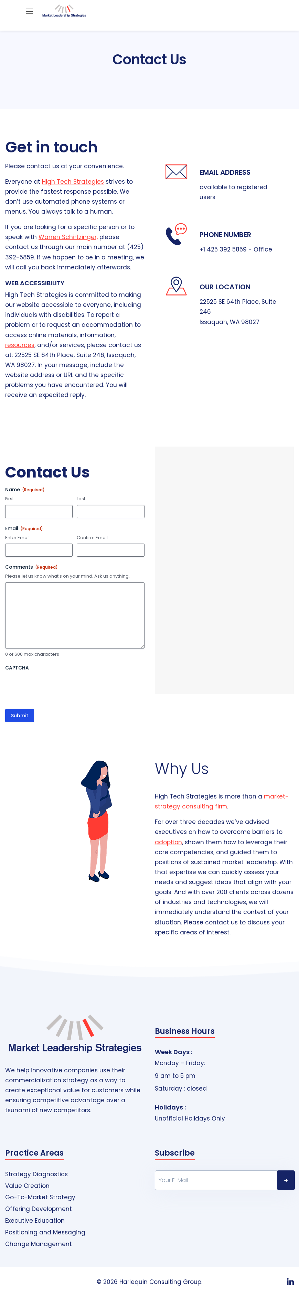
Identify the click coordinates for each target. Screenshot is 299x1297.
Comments (31, 567)
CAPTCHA (17, 667)
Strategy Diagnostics (36, 1174)
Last (81, 499)
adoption (168, 842)
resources (19, 345)
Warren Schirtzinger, (68, 237)
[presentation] (57, 687)
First (9, 499)
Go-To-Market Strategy (40, 1197)
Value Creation (27, 1186)
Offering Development (38, 1209)
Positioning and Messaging (45, 1232)
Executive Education (35, 1221)
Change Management (38, 1244)
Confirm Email (92, 538)
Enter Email (17, 538)
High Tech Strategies (73, 182)
